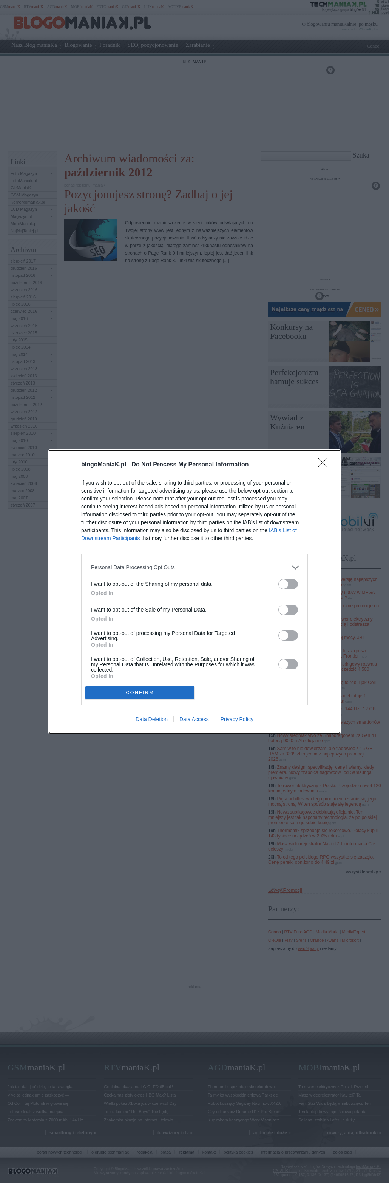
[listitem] (194, 567)
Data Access (194, 719)
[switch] (288, 584)
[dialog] (194, 591)
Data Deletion (152, 719)
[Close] (325, 465)
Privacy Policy (237, 719)
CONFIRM (140, 692)
